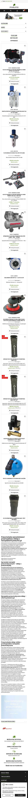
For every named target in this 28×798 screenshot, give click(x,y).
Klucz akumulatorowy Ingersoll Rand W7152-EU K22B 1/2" (14, 70)
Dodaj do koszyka (14, 81)
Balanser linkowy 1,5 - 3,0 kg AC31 (14, 277)
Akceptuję (20, 795)
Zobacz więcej (14, 713)
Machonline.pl (16, 581)
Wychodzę (7, 795)
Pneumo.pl (3, 664)
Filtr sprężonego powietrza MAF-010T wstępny (14, 519)
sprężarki (10, 584)
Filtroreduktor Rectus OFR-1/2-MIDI (14, 153)
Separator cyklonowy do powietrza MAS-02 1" (14, 359)
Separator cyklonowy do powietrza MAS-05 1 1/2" (14, 399)
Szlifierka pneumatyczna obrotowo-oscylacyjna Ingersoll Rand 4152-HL (14, 320)
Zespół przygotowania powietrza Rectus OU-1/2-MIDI (14, 112)
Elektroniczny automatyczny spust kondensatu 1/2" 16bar (14, 439)
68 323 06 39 (9, 1)
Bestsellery (14, 38)
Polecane (14, 35)
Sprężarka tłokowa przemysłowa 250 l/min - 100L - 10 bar (14, 236)
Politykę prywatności (7, 792)
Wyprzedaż (14, 41)
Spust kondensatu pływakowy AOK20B (14, 478)
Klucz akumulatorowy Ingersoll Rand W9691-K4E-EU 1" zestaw (14, 195)
